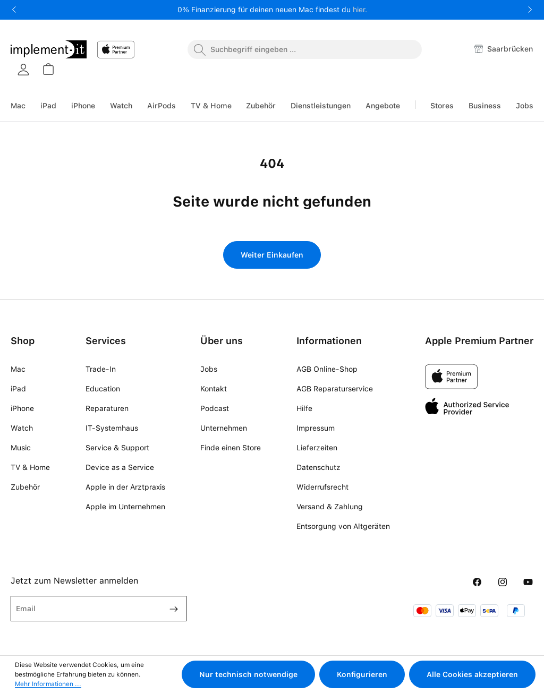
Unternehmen (223, 428)
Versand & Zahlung (329, 506)
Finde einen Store (230, 447)
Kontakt (213, 388)
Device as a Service (120, 467)
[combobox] (305, 49)
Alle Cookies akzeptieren (472, 674)
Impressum (315, 428)
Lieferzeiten (316, 447)
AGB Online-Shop (327, 369)
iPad (18, 388)
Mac (18, 369)
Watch (22, 428)
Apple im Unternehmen (125, 506)
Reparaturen (107, 408)
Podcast (214, 408)
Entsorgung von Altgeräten (343, 526)
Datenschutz (318, 467)
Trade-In (101, 369)
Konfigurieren (362, 674)
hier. (360, 9)
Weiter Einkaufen (272, 255)
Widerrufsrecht (322, 487)
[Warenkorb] (48, 69)
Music (21, 447)
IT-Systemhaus (112, 428)
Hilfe (304, 408)
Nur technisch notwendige (248, 674)
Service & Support (117, 447)
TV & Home (30, 467)
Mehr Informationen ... (48, 684)
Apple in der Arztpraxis (125, 487)
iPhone (22, 408)
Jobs (208, 369)
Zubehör (25, 487)
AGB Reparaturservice (334, 388)
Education (103, 388)
